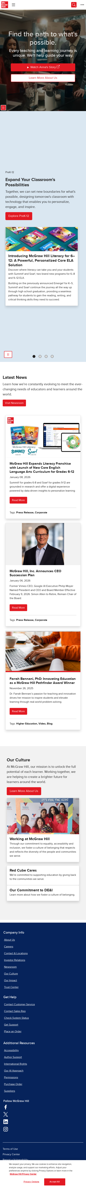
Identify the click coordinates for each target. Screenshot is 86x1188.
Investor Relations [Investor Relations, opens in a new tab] (14, 960)
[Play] (8, 354)
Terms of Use (10, 1149)
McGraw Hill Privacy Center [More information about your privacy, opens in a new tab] (23, 1175)
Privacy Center (11, 1154)
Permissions (11, 1077)
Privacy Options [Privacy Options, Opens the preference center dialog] (31, 1183)
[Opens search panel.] (74, 4)
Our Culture (11, 973)
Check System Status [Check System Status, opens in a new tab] (16, 1018)
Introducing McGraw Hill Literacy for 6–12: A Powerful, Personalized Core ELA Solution (41, 260)
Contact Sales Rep (15, 1011)
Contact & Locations (16, 953)
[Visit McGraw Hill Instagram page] (5, 1129)
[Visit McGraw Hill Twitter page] (5, 1114)
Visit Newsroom (14, 403)
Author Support (13, 1057)
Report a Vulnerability (15, 1159)
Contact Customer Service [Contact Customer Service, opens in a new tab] (19, 1004)
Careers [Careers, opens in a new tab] (8, 946)
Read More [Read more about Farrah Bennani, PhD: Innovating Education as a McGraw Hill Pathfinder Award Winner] (18, 711)
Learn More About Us (43, 77)
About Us (9, 939)
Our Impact (10, 980)
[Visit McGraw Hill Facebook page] (5, 1107)
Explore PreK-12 (18, 216)
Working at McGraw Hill (30, 839)
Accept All (55, 1183)
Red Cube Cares (23, 870)
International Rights (15, 1064)
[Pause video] (3, 107)
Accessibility (11, 1050)
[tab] (34, 356)
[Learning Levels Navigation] (13, 4)
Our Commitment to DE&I (31, 890)
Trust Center (11, 987)
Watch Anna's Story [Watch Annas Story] (43, 67)
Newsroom (10, 967)
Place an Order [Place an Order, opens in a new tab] (12, 1031)
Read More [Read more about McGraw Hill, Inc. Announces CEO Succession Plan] (18, 607)
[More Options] (82, 4)
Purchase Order (13, 1084)
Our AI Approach (13, 1070)
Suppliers (9, 1091)
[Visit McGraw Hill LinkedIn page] (5, 1121)
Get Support (11, 1024)
